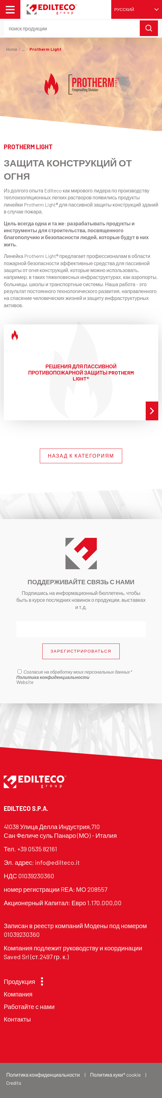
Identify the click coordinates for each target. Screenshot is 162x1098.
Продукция (22, 981)
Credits (13, 1083)
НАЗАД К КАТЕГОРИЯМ (81, 456)
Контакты (17, 1019)
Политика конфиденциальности (43, 1075)
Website (25, 682)
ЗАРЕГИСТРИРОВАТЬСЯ (80, 651)
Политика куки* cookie (115, 1075)
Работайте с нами (29, 1006)
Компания (18, 994)
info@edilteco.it (57, 862)
